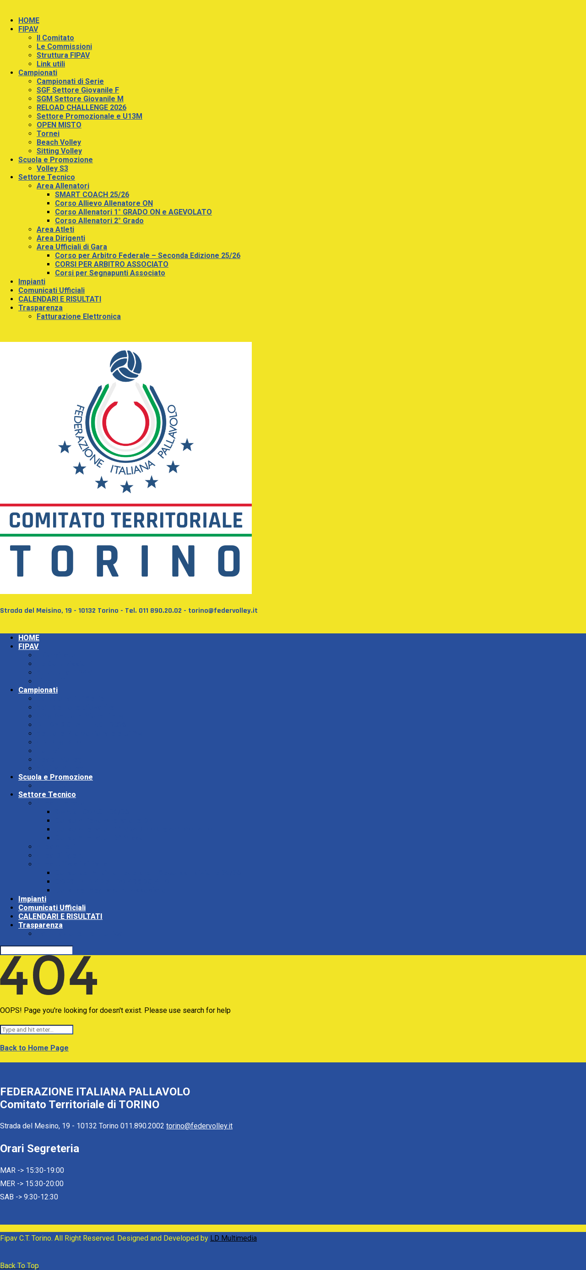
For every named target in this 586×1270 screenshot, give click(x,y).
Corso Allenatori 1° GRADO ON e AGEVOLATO (133, 212)
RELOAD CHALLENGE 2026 (81, 107)
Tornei (48, 133)
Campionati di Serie (70, 81)
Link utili (51, 64)
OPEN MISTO (59, 125)
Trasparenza (40, 307)
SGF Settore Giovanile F (78, 90)
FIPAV (28, 29)
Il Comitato (55, 37)
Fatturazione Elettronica (79, 316)
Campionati (37, 72)
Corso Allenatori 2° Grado (99, 220)
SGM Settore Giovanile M (80, 98)
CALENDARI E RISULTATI (59, 299)
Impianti (31, 281)
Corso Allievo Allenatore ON (104, 203)
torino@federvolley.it (199, 1126)
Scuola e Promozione (55, 159)
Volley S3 (52, 168)
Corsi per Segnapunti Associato (110, 273)
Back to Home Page (34, 1048)
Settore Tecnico (46, 177)
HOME (28, 20)
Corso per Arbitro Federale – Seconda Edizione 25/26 (147, 255)
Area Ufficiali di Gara (72, 246)
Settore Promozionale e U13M (89, 116)
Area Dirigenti (61, 238)
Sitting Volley (59, 151)
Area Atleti (55, 229)
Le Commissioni (64, 46)
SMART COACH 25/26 (92, 194)
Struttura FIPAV (63, 55)
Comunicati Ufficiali (51, 290)
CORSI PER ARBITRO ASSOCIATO (111, 264)
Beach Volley (59, 142)
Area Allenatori (63, 185)
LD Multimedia (233, 1238)
